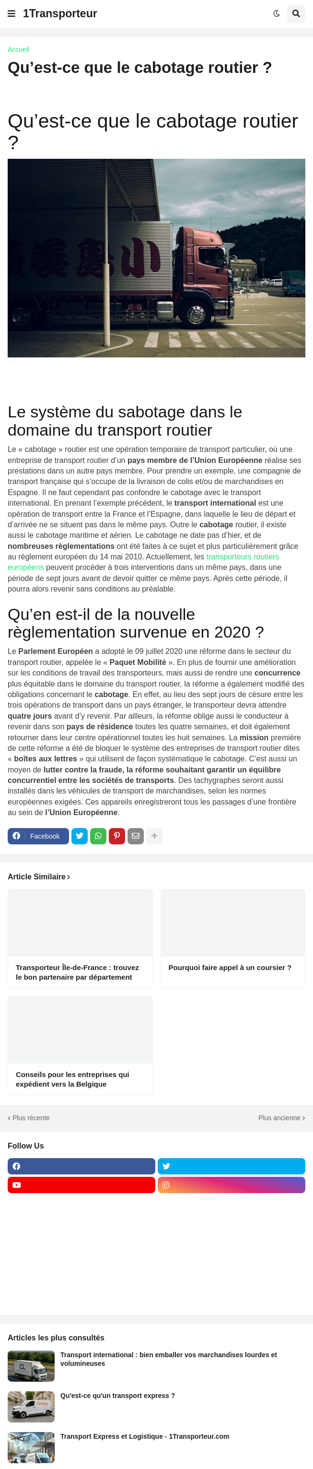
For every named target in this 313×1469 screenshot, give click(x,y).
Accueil (18, 49)
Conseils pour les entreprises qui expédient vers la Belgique (72, 1079)
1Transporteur (60, 13)
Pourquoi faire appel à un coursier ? (230, 967)
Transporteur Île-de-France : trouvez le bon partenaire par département (77, 972)
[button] (11, 14)
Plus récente (31, 1118)
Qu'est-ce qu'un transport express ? (117, 1395)
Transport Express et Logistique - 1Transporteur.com (144, 1436)
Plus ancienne (279, 1118)
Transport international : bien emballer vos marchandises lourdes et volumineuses (168, 1359)
